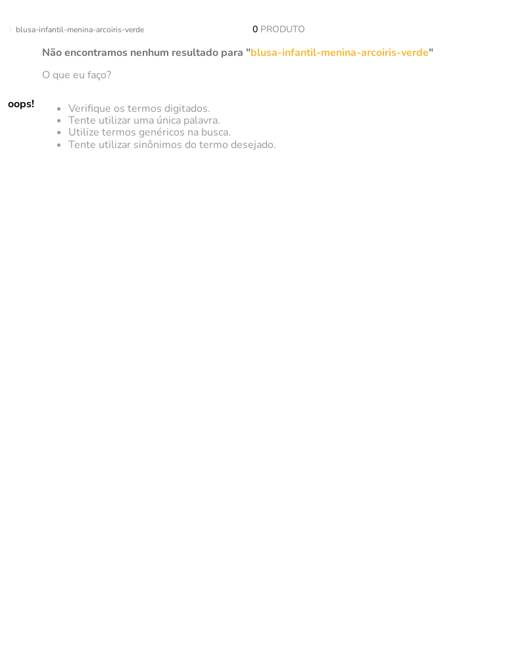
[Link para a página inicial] (2, 30)
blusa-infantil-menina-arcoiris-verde (80, 29)
